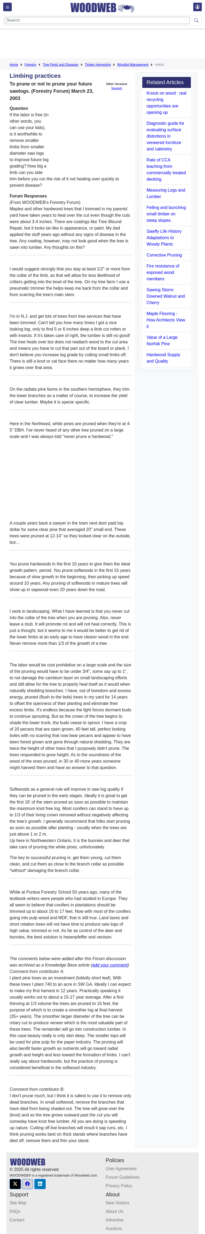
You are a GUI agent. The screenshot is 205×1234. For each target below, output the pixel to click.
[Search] (97, 20)
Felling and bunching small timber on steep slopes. (166, 214)
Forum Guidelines (122, 1177)
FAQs (15, 1211)
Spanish (116, 88)
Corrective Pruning (164, 255)
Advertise (115, 1220)
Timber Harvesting (98, 65)
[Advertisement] (107, 44)
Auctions (114, 1228)
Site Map (18, 1203)
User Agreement (121, 1168)
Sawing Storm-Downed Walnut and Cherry (166, 296)
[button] (15, 1184)
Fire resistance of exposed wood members (163, 272)
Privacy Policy (119, 1185)
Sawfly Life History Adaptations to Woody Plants (164, 237)
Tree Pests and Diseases (60, 65)
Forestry (30, 65)
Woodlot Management (132, 65)
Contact (17, 1220)
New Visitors (117, 1203)
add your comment (110, 965)
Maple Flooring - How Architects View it (166, 320)
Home (14, 65)
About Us (114, 1211)
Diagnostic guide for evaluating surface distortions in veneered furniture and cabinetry (165, 136)
